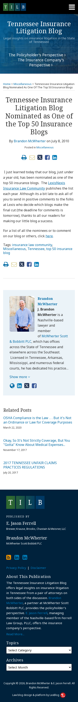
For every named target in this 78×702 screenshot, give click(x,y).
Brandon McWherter (30, 141)
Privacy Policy (16, 568)
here (49, 236)
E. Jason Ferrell (36, 613)
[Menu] (39, 7)
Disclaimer (38, 568)
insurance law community (32, 245)
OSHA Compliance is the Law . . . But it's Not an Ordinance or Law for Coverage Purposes (37, 420)
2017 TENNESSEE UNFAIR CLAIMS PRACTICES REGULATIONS (30, 465)
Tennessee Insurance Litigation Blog (39, 27)
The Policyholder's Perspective (37, 54)
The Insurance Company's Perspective (41, 62)
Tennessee (36, 248)
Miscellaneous (23, 84)
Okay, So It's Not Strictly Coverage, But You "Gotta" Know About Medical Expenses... (36, 442)
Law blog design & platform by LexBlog (39, 695)
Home (7, 84)
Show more (20, 377)
